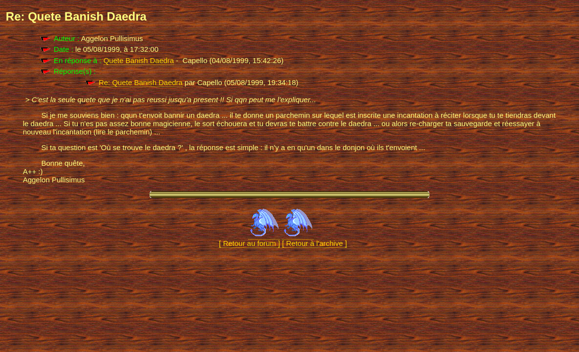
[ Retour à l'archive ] (314, 239)
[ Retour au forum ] (249, 239)
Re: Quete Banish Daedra (141, 82)
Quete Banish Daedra (139, 60)
